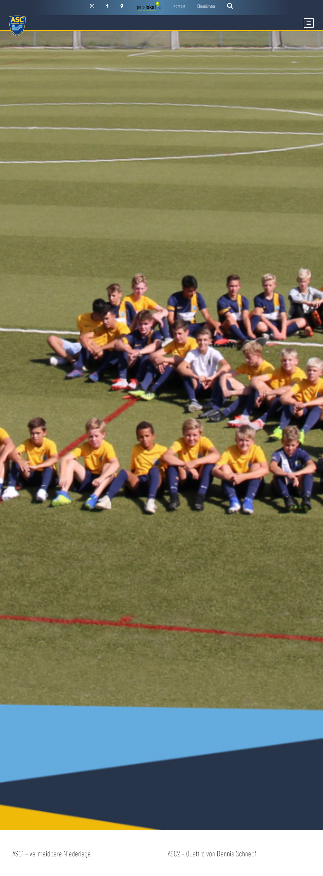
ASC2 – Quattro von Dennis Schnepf (212, 853)
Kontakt (179, 6)
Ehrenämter (206, 6)
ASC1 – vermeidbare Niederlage (51, 853)
